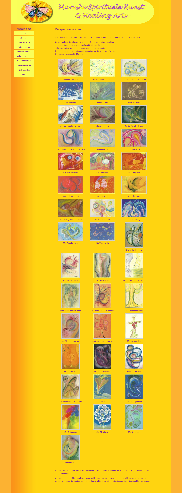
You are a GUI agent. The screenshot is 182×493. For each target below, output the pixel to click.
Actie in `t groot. (134, 37)
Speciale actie (24, 42)
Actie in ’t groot (24, 47)
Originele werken (24, 56)
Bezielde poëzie (24, 65)
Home (24, 33)
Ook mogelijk (24, 70)
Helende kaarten (24, 52)
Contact (24, 74)
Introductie (24, 38)
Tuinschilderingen (24, 61)
